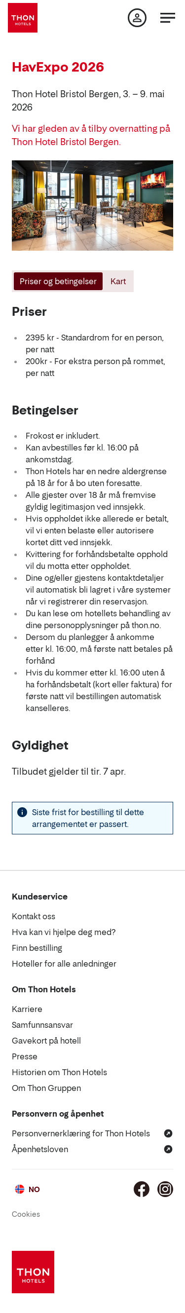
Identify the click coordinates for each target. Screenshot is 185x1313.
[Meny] (167, 17)
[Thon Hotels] (22, 18)
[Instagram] (165, 1189)
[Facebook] (141, 1189)
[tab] (57, 281)
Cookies (26, 1214)
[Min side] (137, 17)
